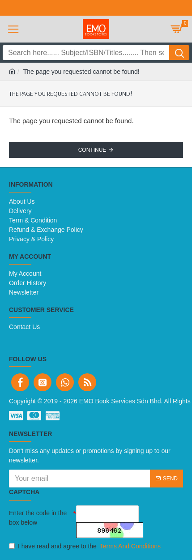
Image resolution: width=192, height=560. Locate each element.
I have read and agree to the (85, 546)
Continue (92, 150)
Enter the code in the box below (38, 517)
